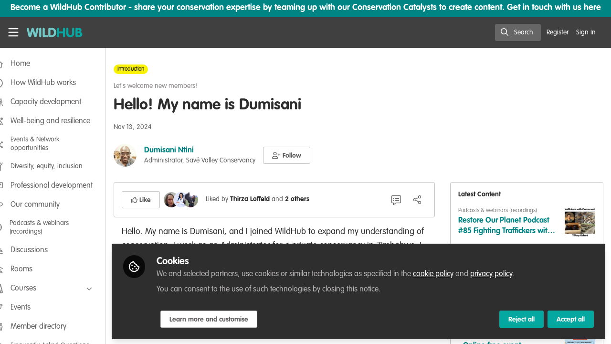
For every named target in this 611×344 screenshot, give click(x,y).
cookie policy (449, 273)
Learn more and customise (225, 318)
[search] (518, 32)
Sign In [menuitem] (586, 32)
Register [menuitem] (558, 32)
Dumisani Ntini (185, 150)
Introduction (147, 69)
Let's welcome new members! (171, 86)
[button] (303, 155)
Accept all (571, 318)
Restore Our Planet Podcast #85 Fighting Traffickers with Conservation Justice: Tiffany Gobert (511, 226)
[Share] (422, 199)
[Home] (50, 32)
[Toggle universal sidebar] (13, 32)
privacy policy (507, 273)
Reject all (521, 318)
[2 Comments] (401, 199)
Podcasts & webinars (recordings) (503, 211)
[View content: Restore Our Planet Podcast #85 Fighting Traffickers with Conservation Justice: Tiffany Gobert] (580, 222)
